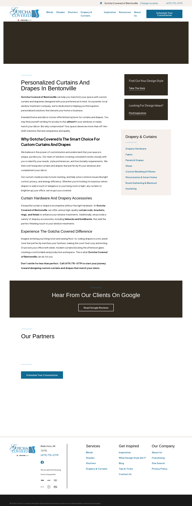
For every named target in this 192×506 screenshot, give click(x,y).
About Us (157, 405)
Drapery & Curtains (96, 421)
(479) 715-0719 (174, 3)
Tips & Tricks (126, 421)
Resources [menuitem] (125, 12)
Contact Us (125, 427)
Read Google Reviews (96, 307)
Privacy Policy (159, 421)
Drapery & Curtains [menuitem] (86, 14)
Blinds (89, 405)
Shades (90, 410)
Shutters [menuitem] (73, 12)
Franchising (158, 410)
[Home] (24, 14)
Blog (121, 416)
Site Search (158, 416)
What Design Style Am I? (132, 410)
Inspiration (125, 405)
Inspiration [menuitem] (110, 12)
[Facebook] (42, 415)
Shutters (91, 416)
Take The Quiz (137, 88)
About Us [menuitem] (137, 14)
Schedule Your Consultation (164, 13)
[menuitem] (146, 148)
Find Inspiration (137, 112)
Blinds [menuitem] (49, 12)
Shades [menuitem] (60, 12)
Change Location (149, 3)
